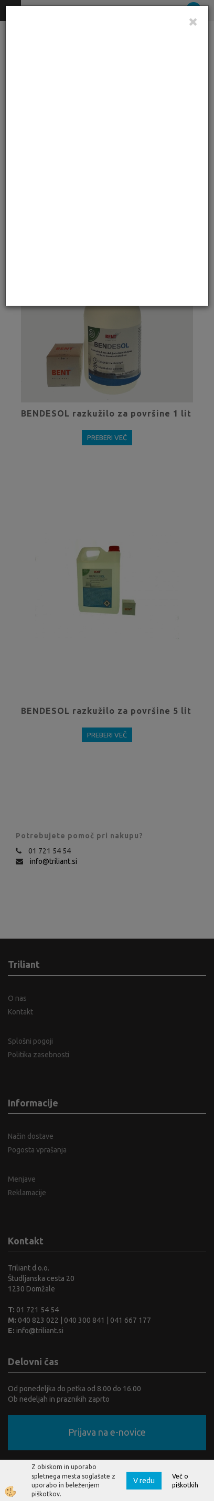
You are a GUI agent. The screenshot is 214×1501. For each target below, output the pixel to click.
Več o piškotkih (185, 1480)
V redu (144, 1480)
